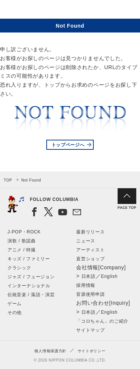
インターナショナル (28, 285)
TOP (8, 180)
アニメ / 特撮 (21, 249)
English (109, 276)
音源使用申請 (90, 294)
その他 (14, 312)
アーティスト (90, 249)
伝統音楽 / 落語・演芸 (31, 294)
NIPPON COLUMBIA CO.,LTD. (41, 10)
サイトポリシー (92, 351)
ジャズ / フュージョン (31, 276)
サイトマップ (90, 330)
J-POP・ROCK (24, 232)
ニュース (85, 241)
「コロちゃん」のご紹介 (102, 321)
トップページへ (68, 145)
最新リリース (90, 232)
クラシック (19, 267)
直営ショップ (90, 258)
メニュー (128, 11)
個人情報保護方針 (50, 351)
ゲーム (14, 303)
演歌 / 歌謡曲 (21, 241)
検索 (108, 11)
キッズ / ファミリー (28, 258)
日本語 (88, 276)
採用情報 (85, 285)
